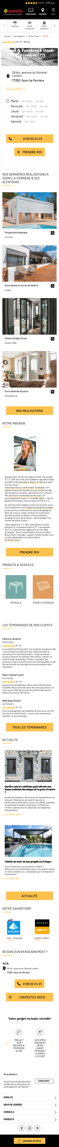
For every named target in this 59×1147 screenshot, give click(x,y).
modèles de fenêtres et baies (39, 507)
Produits (9, 1119)
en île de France (12, 540)
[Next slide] (55, 25)
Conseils (9, 1112)
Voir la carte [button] (14, 88)
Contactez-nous (32, 997)
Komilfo (8, 1097)
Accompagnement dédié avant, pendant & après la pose (40, 1048)
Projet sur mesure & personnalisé (19, 1045)
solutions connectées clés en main (25, 495)
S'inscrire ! (44, 1081)
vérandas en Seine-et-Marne (31, 482)
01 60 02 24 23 (32, 139)
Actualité (29, 896)
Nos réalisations (29, 411)
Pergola (16, 602)
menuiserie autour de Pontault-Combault (24, 487)
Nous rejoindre (13, 1104)
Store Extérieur (43, 602)
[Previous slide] (4, 25)
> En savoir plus (12, 814)
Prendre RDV (32, 152)
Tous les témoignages (29, 727)
